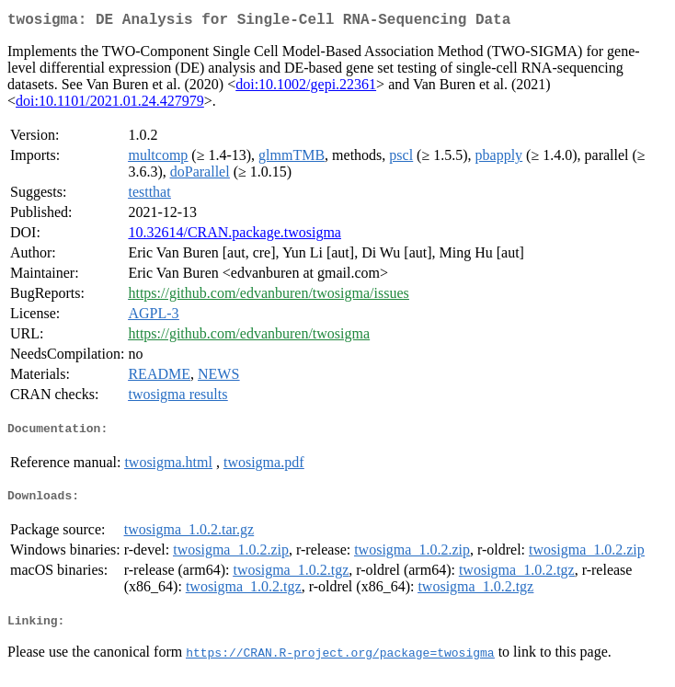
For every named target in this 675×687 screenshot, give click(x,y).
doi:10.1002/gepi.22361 (305, 88)
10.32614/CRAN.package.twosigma (234, 236)
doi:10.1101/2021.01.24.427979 (110, 104)
